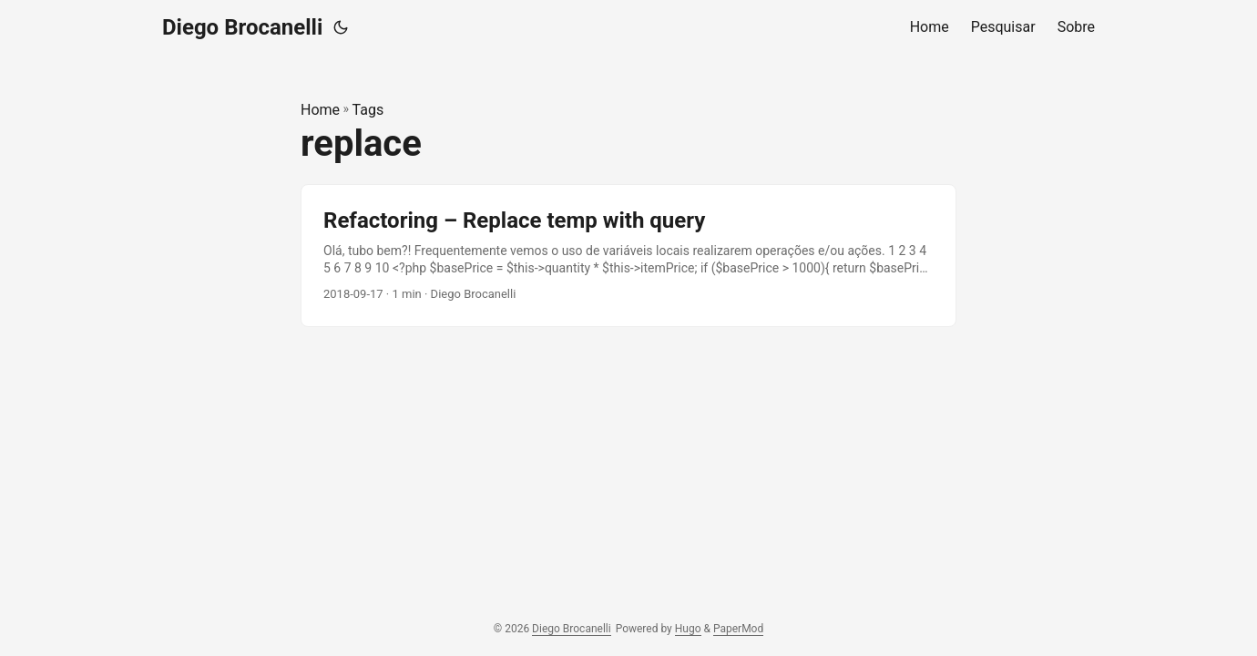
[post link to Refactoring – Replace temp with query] (628, 255)
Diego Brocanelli (242, 27)
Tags (368, 109)
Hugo (688, 628)
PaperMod (738, 628)
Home (320, 109)
